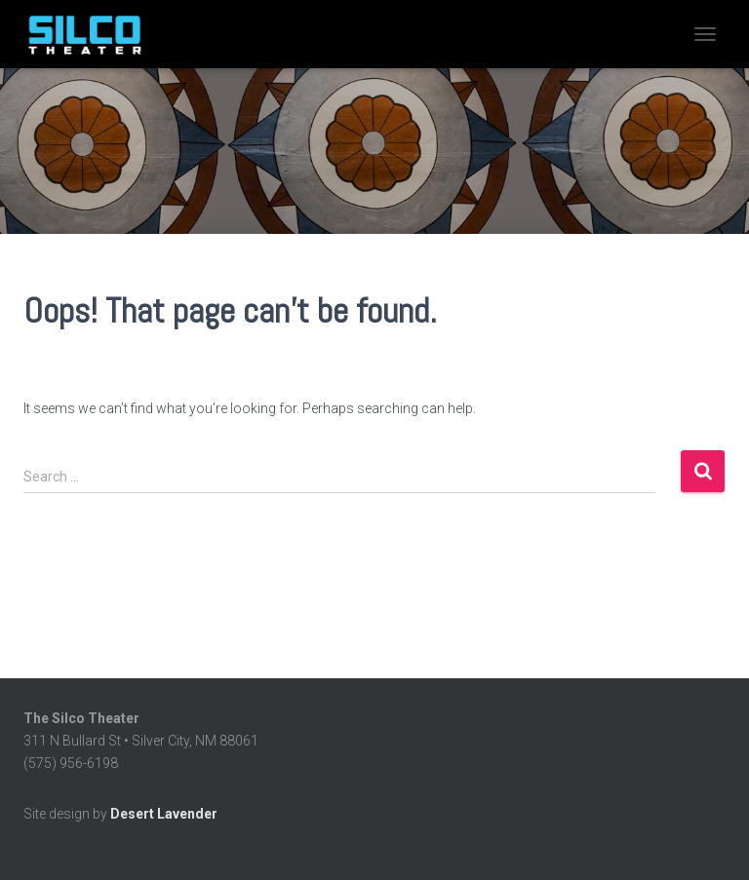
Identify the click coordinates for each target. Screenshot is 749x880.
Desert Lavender (163, 814)
